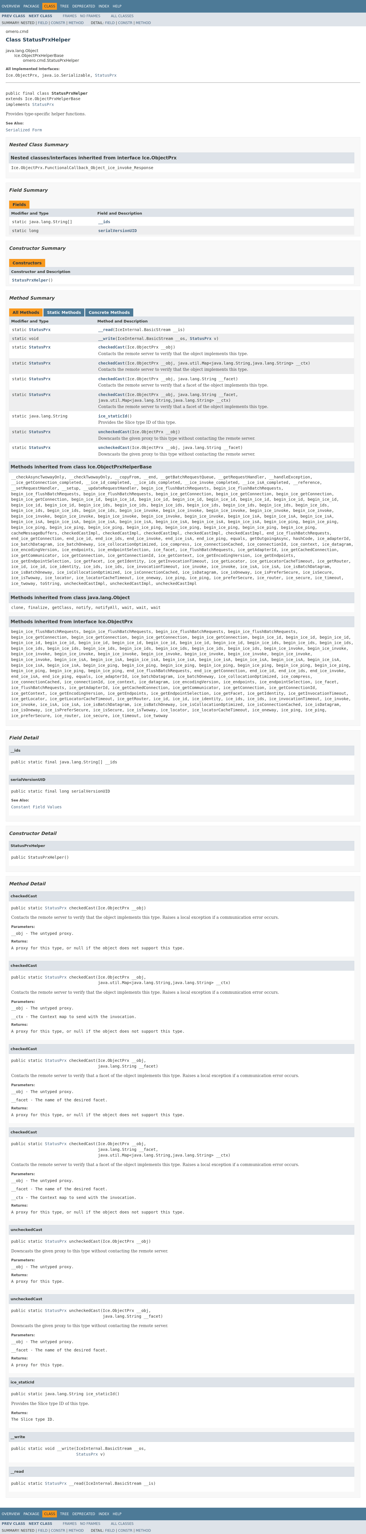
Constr (58, 23)
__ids (104, 221)
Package (31, 6)
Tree (64, 6)
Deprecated (83, 6)
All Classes (122, 16)
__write (106, 338)
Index (104, 6)
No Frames (90, 16)
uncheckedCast (114, 431)
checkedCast (111, 347)
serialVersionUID (117, 230)
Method (76, 23)
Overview (11, 6)
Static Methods (64, 312)
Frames (70, 16)
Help (117, 6)
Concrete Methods (109, 312)
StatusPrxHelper (30, 280)
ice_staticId (112, 416)
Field (42, 23)
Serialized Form (24, 130)
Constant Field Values (36, 807)
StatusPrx (106, 75)
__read (105, 329)
